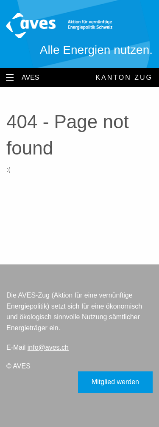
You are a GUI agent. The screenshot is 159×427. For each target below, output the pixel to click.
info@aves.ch (48, 347)
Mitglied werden (115, 381)
